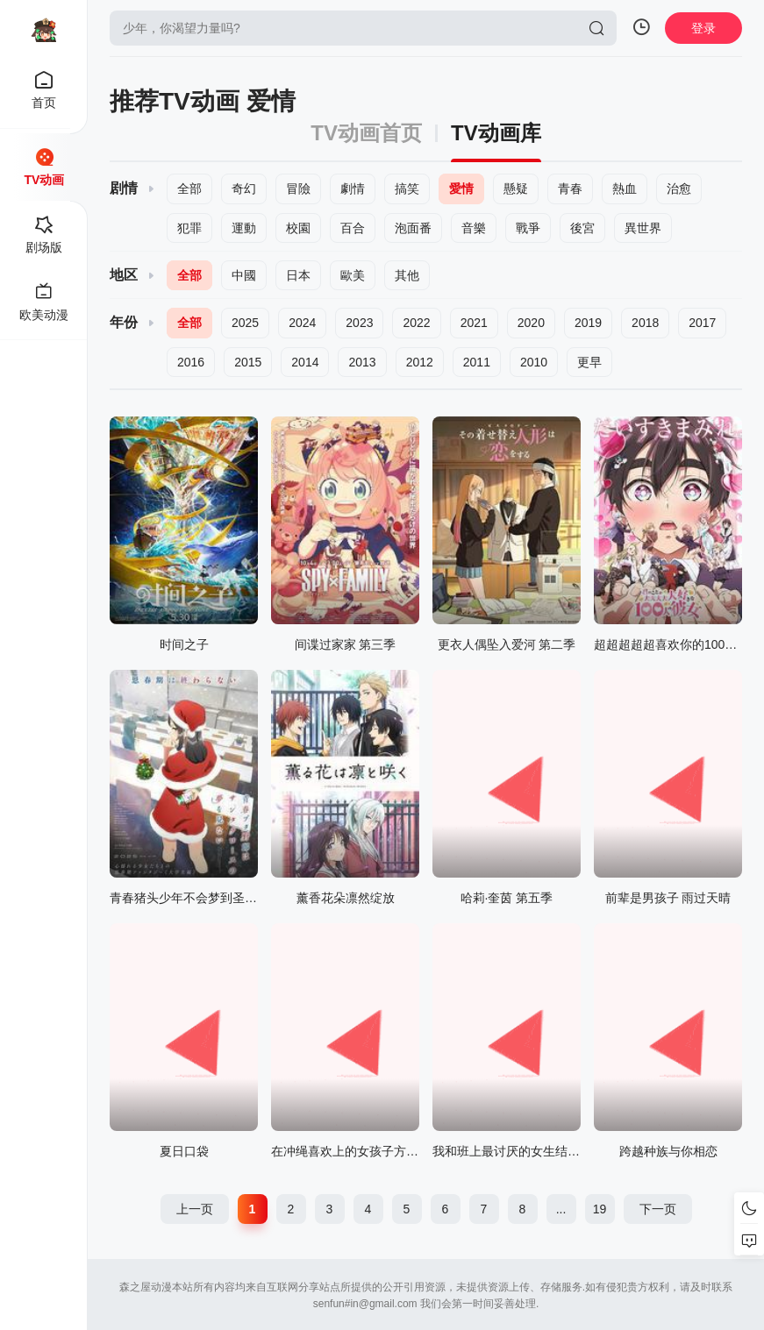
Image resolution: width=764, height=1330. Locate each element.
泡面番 (413, 228)
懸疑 (515, 188)
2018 (645, 323)
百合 (352, 228)
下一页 (657, 1209)
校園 (298, 228)
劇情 (352, 188)
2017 (702, 323)
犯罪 (189, 228)
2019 (588, 323)
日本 (298, 275)
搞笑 (407, 188)
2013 (361, 362)
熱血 (624, 188)
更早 (589, 362)
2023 (359, 323)
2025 (245, 323)
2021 (474, 323)
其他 (407, 275)
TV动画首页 (366, 133)
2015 (247, 362)
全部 (189, 188)
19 (600, 1209)
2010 (533, 362)
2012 (419, 362)
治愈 (679, 188)
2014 (304, 362)
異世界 (643, 228)
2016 (190, 362)
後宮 (582, 228)
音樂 (473, 228)
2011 (476, 362)
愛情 (461, 188)
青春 (570, 188)
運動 (244, 228)
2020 (531, 323)
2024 (302, 323)
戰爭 (528, 228)
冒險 (298, 188)
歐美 (352, 275)
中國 (244, 275)
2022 (416, 323)
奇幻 (244, 188)
